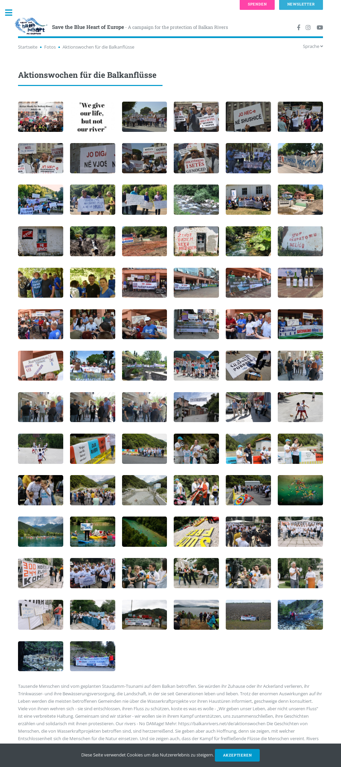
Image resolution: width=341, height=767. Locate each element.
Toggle (12, 12)
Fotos (50, 47)
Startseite (27, 47)
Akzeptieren (237, 755)
